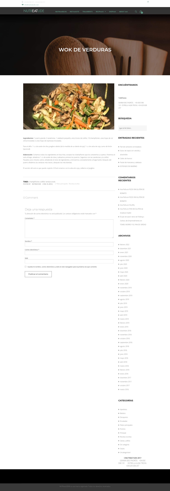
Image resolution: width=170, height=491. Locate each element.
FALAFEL (132, 205)
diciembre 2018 (125, 331)
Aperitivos (123, 409)
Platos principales (62, 184)
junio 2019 (123, 307)
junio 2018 (123, 354)
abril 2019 (123, 315)
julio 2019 (123, 303)
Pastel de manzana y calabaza (130, 162)
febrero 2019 (124, 323)
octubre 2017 (125, 385)
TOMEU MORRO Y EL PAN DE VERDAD (133, 225)
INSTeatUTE (74, 12)
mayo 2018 (124, 358)
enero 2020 (124, 284)
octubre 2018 (125, 338)
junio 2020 (123, 268)
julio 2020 (123, 264)
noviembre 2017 (126, 382)
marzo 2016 (124, 389)
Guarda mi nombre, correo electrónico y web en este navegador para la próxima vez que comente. (62, 267)
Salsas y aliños (125, 441)
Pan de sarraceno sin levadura (130, 147)
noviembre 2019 (126, 288)
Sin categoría (124, 445)
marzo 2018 (124, 366)
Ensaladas (123, 421)
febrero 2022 (124, 245)
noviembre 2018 (126, 335)
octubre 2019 (125, 292)
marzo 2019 (124, 319)
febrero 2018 (124, 370)
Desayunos (124, 417)
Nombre (28, 241)
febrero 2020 (124, 280)
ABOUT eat (123, 12)
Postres (122, 429)
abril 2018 (123, 362)
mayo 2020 (124, 272)
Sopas (122, 449)
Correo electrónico (32, 250)
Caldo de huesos (126, 158)
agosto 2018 (124, 346)
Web (26, 258)
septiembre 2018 (126, 342)
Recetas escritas (74, 184)
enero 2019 (124, 327)
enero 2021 (124, 252)
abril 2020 (123, 276)
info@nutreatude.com (30, 5)
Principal (123, 433)
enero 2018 (124, 374)
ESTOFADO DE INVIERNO (128, 166)
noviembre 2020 (126, 256)
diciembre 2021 (125, 248)
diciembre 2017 (125, 378)
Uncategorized (125, 452)
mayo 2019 (124, 311)
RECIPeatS (100, 12)
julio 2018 (123, 350)
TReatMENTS (87, 12)
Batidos (123, 413)
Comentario (29, 218)
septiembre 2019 (126, 295)
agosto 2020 (124, 260)
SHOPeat (112, 12)
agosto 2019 (124, 299)
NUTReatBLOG (61, 12)
